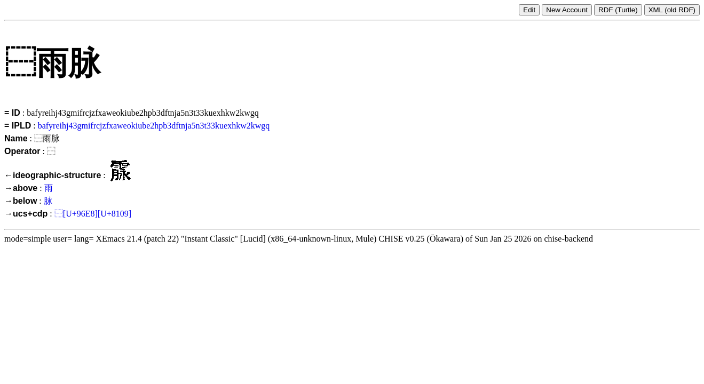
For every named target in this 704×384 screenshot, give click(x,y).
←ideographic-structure (52, 175)
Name (16, 138)
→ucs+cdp (26, 213)
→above (20, 188)
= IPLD (17, 125)
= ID (12, 112)
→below (20, 200)
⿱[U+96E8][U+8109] (92, 213)
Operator (22, 151)
